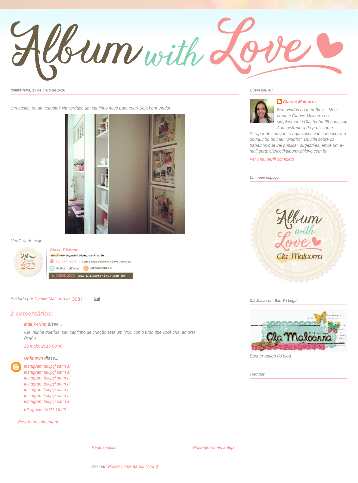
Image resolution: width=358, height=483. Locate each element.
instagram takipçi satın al (47, 366)
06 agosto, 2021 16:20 (45, 409)
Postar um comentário (38, 422)
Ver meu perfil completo (272, 159)
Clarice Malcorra (299, 101)
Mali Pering (35, 324)
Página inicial (103, 447)
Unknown (33, 358)
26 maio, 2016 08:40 (43, 346)
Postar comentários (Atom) (133, 466)
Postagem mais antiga (214, 447)
